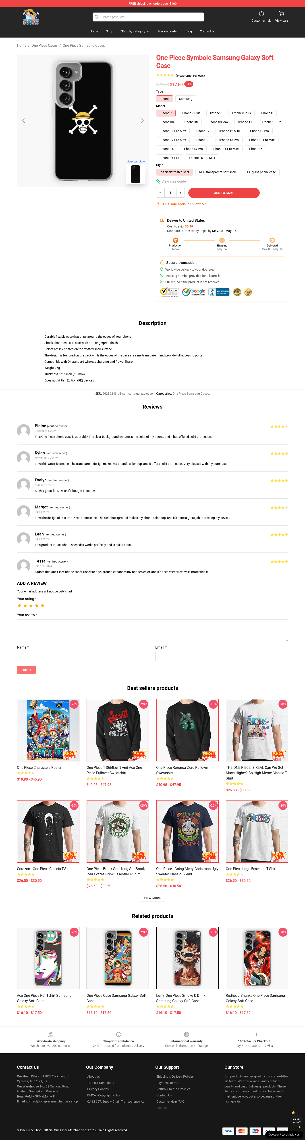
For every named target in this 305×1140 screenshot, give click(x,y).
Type (159, 91)
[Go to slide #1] (71, 198)
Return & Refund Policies (173, 1089)
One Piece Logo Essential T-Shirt (251, 869)
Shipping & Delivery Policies (175, 1076)
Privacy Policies (98, 1089)
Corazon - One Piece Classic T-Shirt (44, 869)
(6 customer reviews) (190, 75)
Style (159, 165)
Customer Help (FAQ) (171, 1101)
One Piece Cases (44, 45)
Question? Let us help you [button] (284, 1134)
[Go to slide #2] (94, 198)
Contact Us (164, 1095)
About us (93, 1076)
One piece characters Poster (39, 767)
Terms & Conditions (100, 1083)
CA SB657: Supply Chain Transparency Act (116, 1101)
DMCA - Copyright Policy (104, 1095)
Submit (26, 670)
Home (21, 45)
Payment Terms (167, 1083)
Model (160, 106)
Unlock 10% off (297, 1121)
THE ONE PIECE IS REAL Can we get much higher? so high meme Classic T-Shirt (257, 772)
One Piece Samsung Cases (84, 45)
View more (152, 898)
